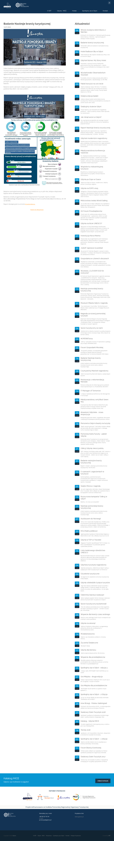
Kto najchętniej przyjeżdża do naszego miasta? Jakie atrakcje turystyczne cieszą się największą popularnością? (95, 122)
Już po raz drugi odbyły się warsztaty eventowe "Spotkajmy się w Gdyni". (94, 698)
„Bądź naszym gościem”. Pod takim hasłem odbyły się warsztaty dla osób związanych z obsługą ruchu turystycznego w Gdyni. (95, 428)
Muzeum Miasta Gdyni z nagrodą (94, 303)
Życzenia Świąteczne (89, 643)
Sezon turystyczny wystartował (93, 604)
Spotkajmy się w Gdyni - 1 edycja (94, 739)
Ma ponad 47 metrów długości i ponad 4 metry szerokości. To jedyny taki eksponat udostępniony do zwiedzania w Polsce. (95, 252)
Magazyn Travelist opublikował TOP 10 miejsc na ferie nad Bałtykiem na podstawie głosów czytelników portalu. (95, 544)
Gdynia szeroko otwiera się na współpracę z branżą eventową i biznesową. (94, 743)
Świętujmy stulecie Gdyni (91, 106)
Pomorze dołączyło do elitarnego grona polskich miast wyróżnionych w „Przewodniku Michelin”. (95, 385)
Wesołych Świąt (85, 646)
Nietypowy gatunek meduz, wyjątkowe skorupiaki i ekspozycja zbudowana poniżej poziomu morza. (95, 418)
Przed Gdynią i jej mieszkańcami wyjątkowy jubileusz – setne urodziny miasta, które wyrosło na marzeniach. (95, 111)
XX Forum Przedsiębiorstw (91, 211)
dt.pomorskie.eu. (30, 204)
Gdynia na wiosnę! (88, 623)
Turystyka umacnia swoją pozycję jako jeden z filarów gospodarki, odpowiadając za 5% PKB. (94, 78)
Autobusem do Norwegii (91, 519)
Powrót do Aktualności (37, 209)
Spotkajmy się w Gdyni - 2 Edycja (94, 694)
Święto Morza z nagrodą (90, 486)
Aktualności (49, 835)
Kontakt (105, 11)
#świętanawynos (88, 634)
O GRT (49, 11)
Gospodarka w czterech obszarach (95, 258)
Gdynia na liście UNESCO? (91, 223)
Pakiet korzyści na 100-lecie (92, 84)
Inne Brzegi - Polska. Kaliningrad (94, 703)
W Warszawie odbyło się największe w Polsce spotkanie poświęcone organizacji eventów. (94, 751)
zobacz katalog (103, 781)
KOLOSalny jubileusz (89, 531)
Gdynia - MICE (61, 11)
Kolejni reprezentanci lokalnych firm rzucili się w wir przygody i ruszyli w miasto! (95, 680)
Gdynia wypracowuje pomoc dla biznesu (93, 653)
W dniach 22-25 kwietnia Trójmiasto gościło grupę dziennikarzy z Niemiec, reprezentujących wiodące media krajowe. (95, 36)
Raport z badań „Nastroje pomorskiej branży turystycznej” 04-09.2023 (94, 466)
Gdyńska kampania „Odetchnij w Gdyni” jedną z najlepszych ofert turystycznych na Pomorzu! (95, 568)
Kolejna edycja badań (89, 96)
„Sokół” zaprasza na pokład (92, 248)
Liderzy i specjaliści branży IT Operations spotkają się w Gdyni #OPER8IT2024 (95, 342)
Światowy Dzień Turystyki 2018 (93, 712)
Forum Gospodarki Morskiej (92, 347)
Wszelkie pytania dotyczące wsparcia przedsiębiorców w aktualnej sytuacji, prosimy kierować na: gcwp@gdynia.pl (94, 661)
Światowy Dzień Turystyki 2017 (93, 757)
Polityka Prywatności (76, 835)
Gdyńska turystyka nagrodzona (93, 565)
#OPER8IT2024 (87, 338)
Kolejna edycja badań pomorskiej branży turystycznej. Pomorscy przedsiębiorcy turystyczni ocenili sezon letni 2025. (95, 100)
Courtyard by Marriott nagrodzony (94, 371)
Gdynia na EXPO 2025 (89, 188)
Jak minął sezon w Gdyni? (91, 117)
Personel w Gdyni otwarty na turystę (95, 423)
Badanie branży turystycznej (92, 43)
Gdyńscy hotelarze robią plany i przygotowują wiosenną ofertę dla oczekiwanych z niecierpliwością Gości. (94, 628)
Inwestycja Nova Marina (90, 236)
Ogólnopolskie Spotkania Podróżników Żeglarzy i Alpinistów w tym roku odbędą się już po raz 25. (95, 535)
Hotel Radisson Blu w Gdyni (92, 51)
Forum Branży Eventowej (91, 748)
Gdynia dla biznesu (88, 650)
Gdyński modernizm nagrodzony (94, 138)
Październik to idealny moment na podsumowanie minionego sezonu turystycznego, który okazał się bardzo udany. (95, 332)
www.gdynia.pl (79, 817)
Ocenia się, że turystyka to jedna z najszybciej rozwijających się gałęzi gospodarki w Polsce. (94, 760)
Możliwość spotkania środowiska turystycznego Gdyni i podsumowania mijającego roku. (95, 716)
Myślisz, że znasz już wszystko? (90, 502)
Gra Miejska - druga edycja (92, 677)
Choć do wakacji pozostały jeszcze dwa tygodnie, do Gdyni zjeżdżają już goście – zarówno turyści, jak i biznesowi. (95, 608)
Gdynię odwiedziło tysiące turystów (95, 583)
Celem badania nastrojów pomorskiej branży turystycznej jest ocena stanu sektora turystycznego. (94, 365)
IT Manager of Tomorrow (91, 391)
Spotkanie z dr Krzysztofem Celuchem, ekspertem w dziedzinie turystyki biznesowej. (95, 734)
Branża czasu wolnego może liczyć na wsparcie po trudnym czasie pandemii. (95, 618)
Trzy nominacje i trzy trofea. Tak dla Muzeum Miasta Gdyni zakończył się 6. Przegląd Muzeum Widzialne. (95, 307)
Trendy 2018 (85, 730)
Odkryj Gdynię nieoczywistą (92, 448)
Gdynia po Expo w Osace (91, 179)
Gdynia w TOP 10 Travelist (91, 540)
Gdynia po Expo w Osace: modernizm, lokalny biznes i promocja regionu (94, 183)
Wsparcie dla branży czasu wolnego (95, 614)
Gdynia (14, 835)
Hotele (74, 11)
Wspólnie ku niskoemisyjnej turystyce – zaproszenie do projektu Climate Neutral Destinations (93, 173)
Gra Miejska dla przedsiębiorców (94, 685)
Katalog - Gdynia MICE (90, 721)
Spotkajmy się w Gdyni (89, 11)
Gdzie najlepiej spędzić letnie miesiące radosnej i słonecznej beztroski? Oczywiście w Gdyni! (95, 599)
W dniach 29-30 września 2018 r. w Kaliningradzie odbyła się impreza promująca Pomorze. (95, 707)
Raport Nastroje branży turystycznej (95, 128)
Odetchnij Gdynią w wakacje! (92, 595)
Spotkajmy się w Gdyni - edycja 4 (94, 668)
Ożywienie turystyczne (90, 574)
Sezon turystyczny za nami (92, 328)
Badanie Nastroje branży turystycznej (91, 359)
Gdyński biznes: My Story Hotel (93, 60)
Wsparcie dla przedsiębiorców (93, 657)
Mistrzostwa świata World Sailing (94, 200)
